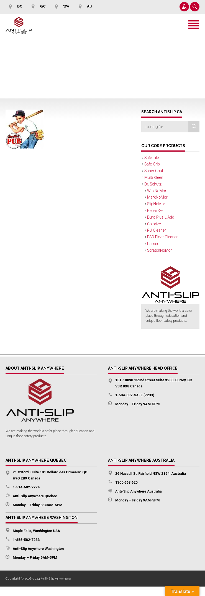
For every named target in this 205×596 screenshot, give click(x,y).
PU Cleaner (156, 230)
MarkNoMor (157, 197)
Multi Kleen (153, 177)
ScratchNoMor (159, 250)
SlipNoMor (156, 204)
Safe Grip (152, 164)
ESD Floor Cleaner (162, 237)
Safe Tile (151, 157)
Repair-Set (156, 210)
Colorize (154, 224)
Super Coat (153, 171)
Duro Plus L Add (160, 217)
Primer (152, 243)
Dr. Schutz (153, 184)
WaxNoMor (156, 191)
